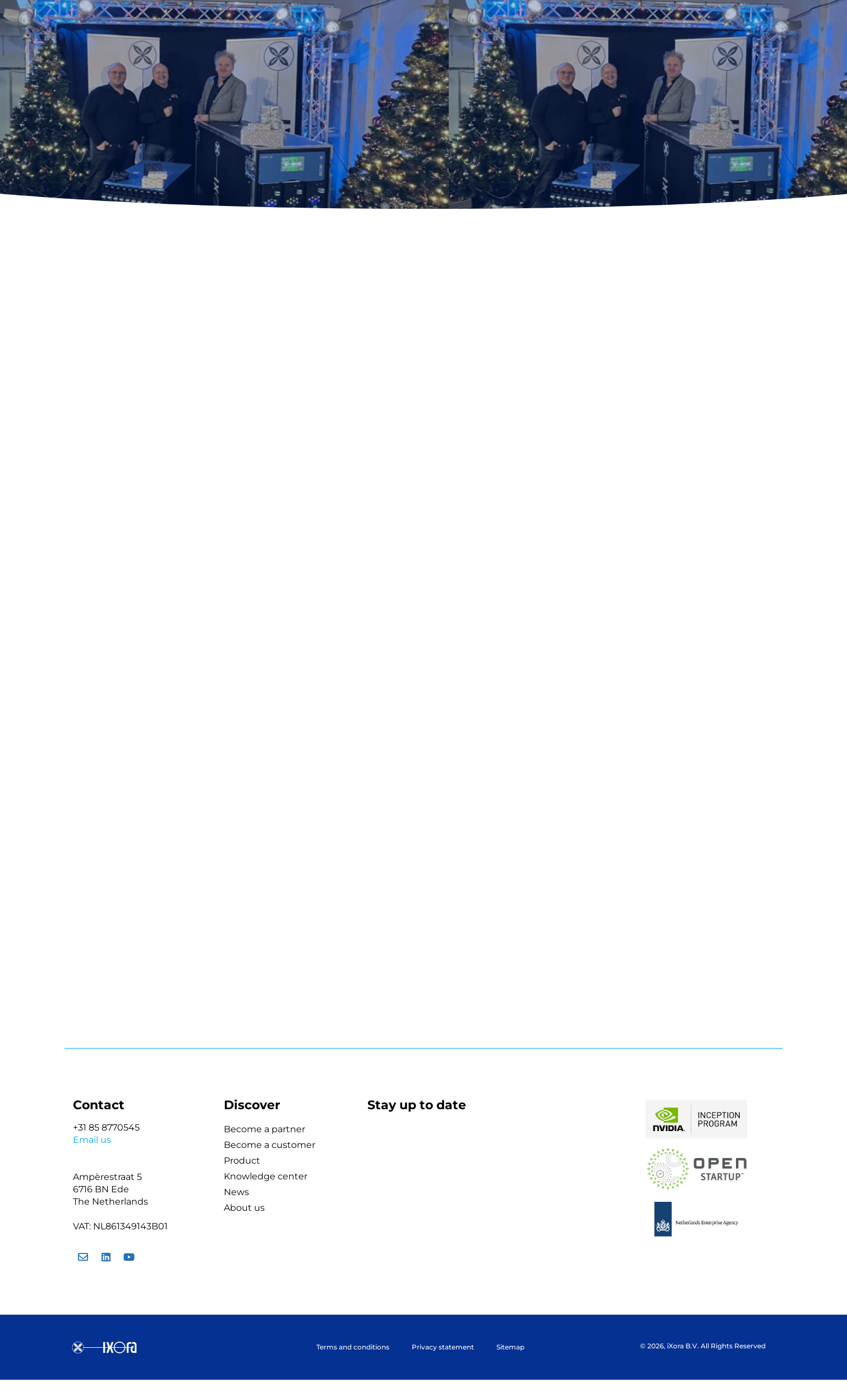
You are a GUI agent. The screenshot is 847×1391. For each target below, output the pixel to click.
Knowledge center (265, 1176)
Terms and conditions (352, 1347)
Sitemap (510, 1347)
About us (244, 1207)
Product (242, 1160)
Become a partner (264, 1129)
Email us (92, 1139)
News (236, 1192)
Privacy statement (443, 1347)
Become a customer (269, 1145)
